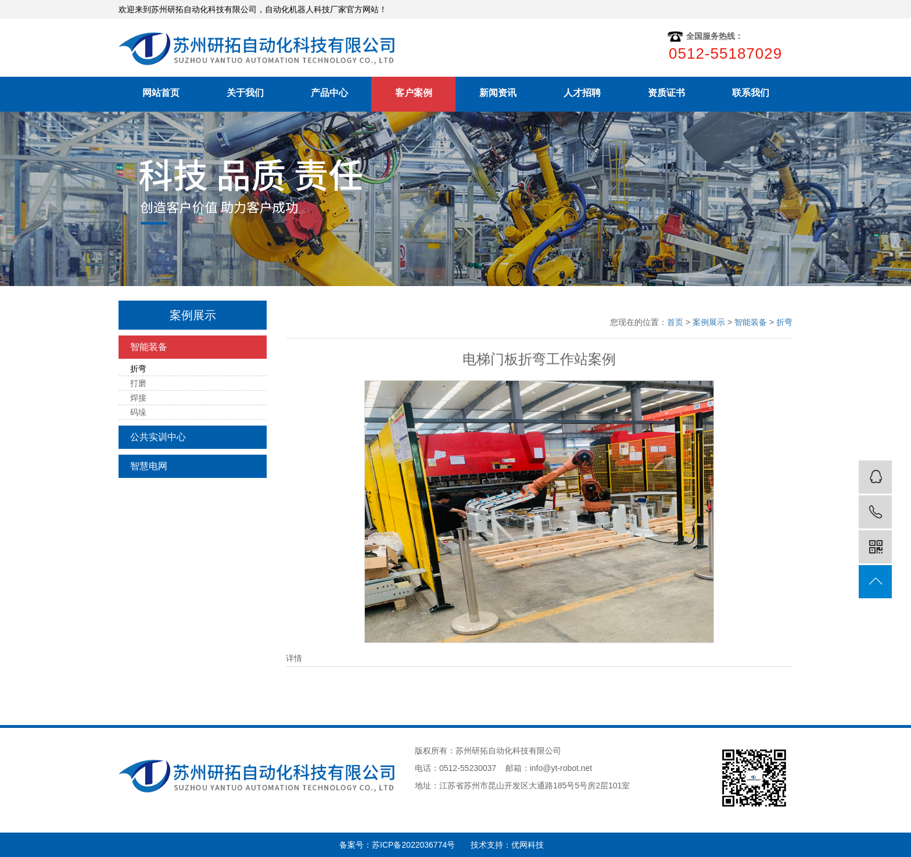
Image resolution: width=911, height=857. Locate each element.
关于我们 (245, 93)
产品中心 (329, 93)
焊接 (138, 397)
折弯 (138, 368)
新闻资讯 (498, 93)
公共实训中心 (158, 437)
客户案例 (413, 93)
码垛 (138, 412)
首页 (675, 322)
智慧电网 (148, 466)
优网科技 (527, 844)
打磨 (138, 383)
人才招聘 (582, 93)
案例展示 (709, 322)
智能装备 (148, 347)
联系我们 (750, 93)
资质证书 (666, 93)
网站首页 (161, 93)
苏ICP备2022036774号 (421, 844)
